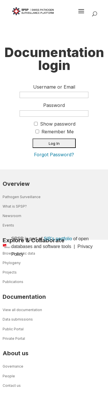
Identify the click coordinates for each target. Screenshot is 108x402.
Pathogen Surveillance (22, 197)
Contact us (12, 385)
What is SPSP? (15, 206)
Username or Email (54, 87)
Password (54, 105)
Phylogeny (12, 263)
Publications (13, 282)
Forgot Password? (54, 154)
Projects (10, 272)
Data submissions (18, 319)
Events (8, 225)
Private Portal (14, 338)
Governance (13, 366)
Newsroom (12, 216)
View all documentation (22, 310)
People (9, 376)
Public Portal (13, 329)
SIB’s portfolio (58, 238)
